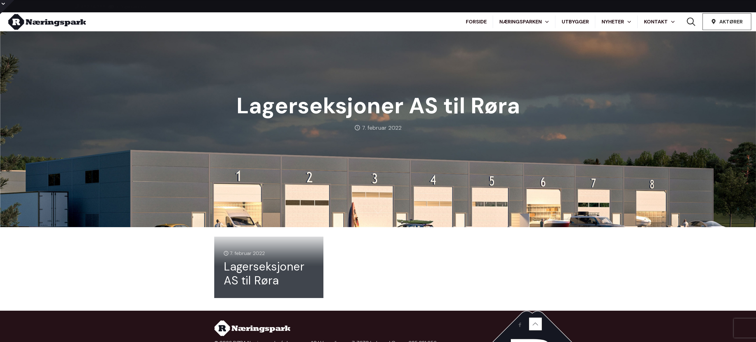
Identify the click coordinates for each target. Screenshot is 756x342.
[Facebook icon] (520, 325)
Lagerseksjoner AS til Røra (264, 273)
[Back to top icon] (535, 324)
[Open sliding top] (7, 7)
